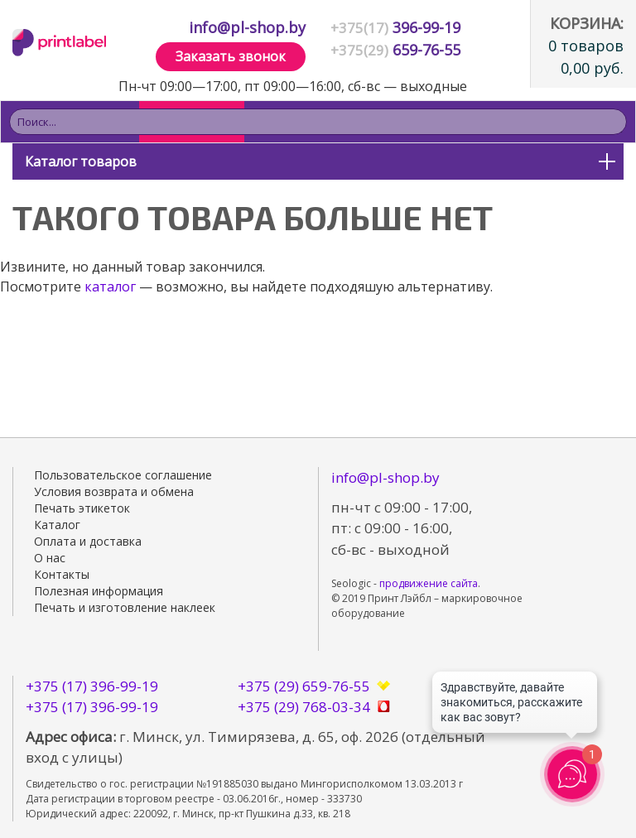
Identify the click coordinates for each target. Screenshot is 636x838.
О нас (49, 558)
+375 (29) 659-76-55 (304, 686)
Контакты (61, 574)
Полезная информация (98, 591)
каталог (110, 286)
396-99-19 (395, 27)
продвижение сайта (428, 583)
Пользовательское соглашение (123, 475)
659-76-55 (395, 50)
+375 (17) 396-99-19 (92, 686)
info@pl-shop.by (247, 27)
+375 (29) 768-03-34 (304, 706)
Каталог (57, 524)
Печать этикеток (82, 508)
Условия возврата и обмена (114, 491)
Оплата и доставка (88, 541)
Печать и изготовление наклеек (124, 607)
